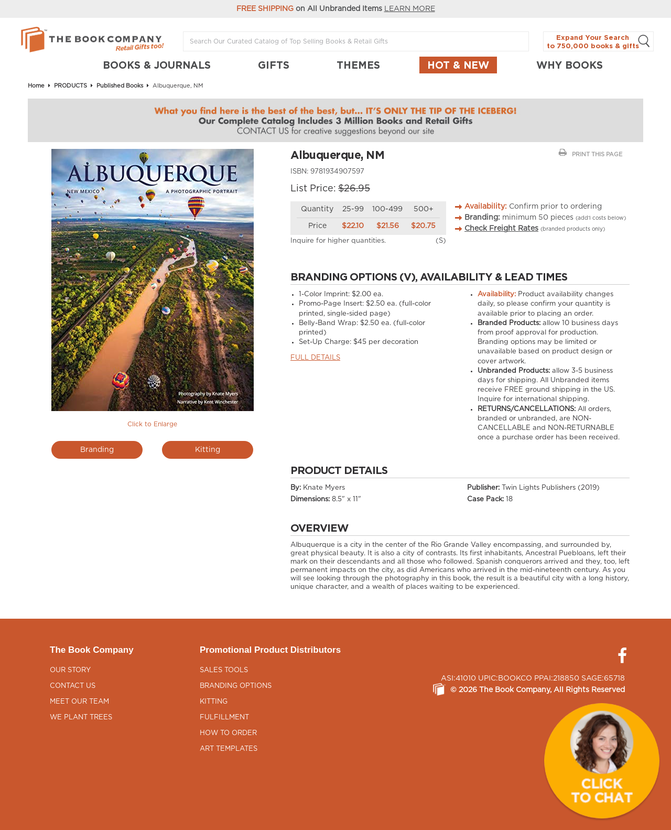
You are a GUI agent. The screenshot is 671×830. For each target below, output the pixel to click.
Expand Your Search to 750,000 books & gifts (598, 42)
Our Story (70, 670)
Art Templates (228, 749)
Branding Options (236, 686)
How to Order (228, 733)
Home (36, 86)
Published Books (119, 86)
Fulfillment (224, 717)
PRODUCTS (70, 86)
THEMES (358, 65)
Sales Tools (224, 670)
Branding (97, 450)
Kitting (207, 450)
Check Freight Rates (501, 228)
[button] (601, 760)
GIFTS (273, 65)
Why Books (569, 65)
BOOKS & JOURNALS (157, 65)
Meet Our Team (79, 701)
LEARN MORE (409, 9)
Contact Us (72, 686)
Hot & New (458, 65)
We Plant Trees (81, 717)
